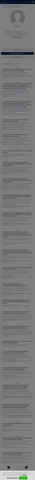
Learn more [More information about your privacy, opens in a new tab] (24, 476)
